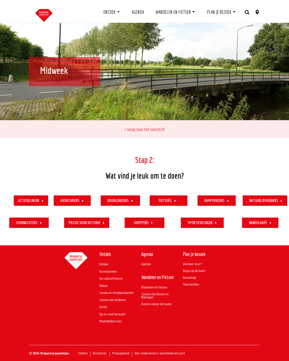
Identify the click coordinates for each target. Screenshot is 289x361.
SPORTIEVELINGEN (200, 222)
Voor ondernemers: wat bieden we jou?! (160, 353)
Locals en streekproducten (117, 293)
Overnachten (191, 284)
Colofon (83, 353)
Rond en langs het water (156, 304)
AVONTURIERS (70, 200)
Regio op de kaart (194, 271)
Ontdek (109, 12)
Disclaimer (100, 353)
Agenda (138, 12)
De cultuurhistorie (111, 278)
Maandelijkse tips (111, 321)
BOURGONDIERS (118, 200)
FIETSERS (165, 200)
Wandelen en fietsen (173, 12)
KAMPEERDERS (214, 200)
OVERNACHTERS (26, 222)
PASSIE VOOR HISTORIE (84, 222)
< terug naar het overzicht (144, 129)
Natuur (104, 286)
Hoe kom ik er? (192, 264)
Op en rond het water (113, 314)
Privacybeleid (120, 353)
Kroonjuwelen (108, 271)
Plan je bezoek (219, 12)
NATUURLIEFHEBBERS (263, 200)
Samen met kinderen (113, 300)
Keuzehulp (189, 277)
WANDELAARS (258, 222)
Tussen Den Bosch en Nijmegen (155, 295)
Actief (103, 307)
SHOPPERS (141, 222)
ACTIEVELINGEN (28, 200)
